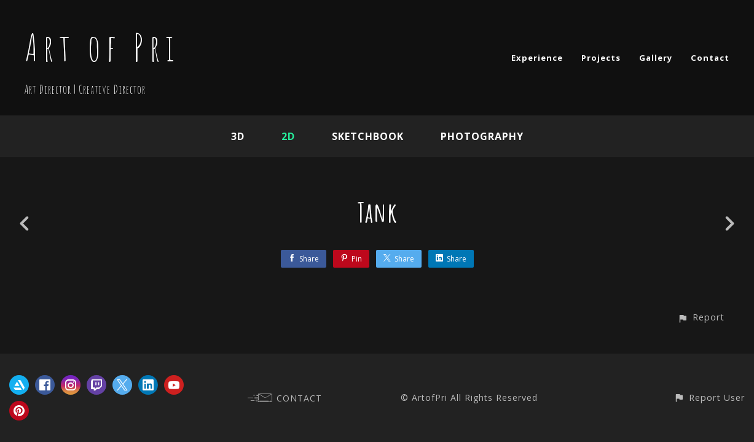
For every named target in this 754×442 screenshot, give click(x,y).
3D (238, 136)
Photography (482, 136)
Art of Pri (102, 47)
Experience (537, 57)
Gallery (655, 57)
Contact (710, 57)
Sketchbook (368, 136)
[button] (700, 317)
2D (288, 136)
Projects (601, 57)
